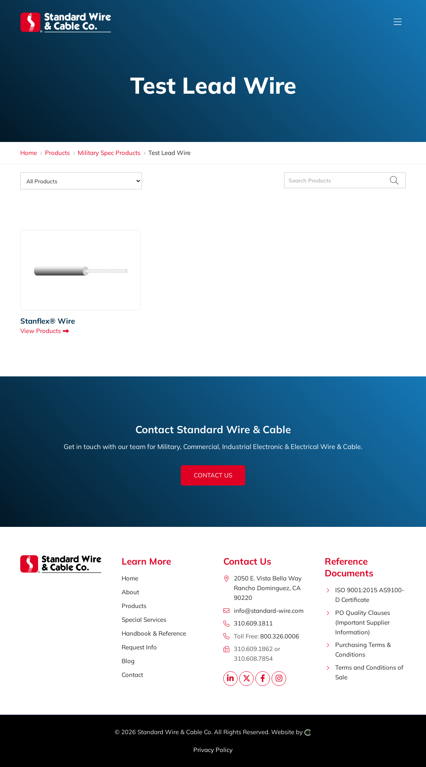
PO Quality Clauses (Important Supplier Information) (362, 622)
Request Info (139, 647)
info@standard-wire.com (269, 610)
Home (28, 153)
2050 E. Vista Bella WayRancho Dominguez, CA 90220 (268, 588)
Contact (132, 675)
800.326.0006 (279, 636)
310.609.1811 (253, 623)
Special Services (144, 619)
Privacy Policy (213, 750)
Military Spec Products (109, 153)
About (130, 592)
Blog (128, 661)
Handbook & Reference (154, 633)
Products (57, 153)
